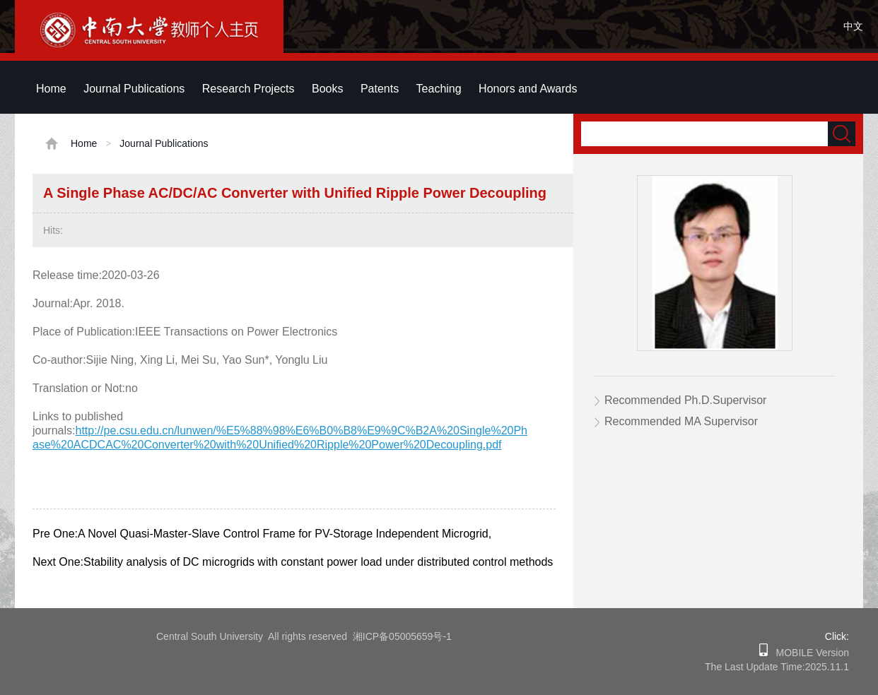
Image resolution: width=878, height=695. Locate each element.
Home (51, 89)
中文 (853, 26)
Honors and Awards (528, 89)
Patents (380, 89)
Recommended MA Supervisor (681, 421)
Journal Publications (134, 89)
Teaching (439, 89)
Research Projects (248, 89)
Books (327, 89)
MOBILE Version (808, 652)
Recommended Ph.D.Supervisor (685, 400)
